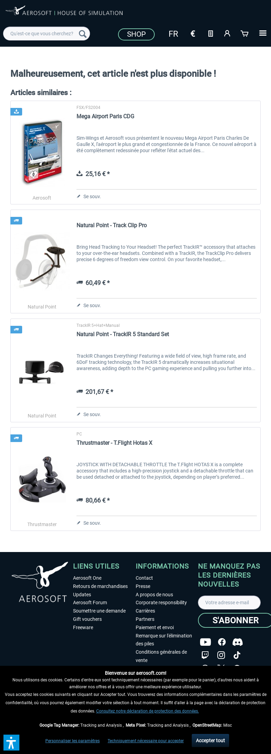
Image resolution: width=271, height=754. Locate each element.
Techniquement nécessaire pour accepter (146, 740)
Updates (82, 594)
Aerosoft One (87, 578)
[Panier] (245, 33)
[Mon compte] (228, 33)
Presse (143, 586)
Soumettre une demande (99, 611)
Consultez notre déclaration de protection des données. (147, 711)
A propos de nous (154, 594)
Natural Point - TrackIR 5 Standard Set (122, 334)
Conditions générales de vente (161, 656)
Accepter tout (210, 740)
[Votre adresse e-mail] (229, 602)
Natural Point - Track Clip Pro (111, 225)
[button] (11, 743)
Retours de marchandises (100, 586)
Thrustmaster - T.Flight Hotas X (114, 443)
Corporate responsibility (161, 602)
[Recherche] (82, 33)
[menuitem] (46, 33)
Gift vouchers (87, 619)
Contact (144, 578)
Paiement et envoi (155, 627)
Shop (136, 34)
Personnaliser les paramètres (72, 740)
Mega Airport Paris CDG (105, 116)
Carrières (145, 611)
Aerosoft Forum (90, 602)
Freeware (83, 627)
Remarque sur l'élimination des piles (164, 640)
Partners (145, 619)
